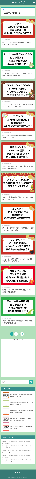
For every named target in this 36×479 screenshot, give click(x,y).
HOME (18, 472)
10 (22, 334)
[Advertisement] (18, 359)
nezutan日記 (18, 2)
